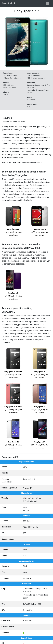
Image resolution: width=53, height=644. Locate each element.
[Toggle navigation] (47, 3)
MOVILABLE (8, 3)
